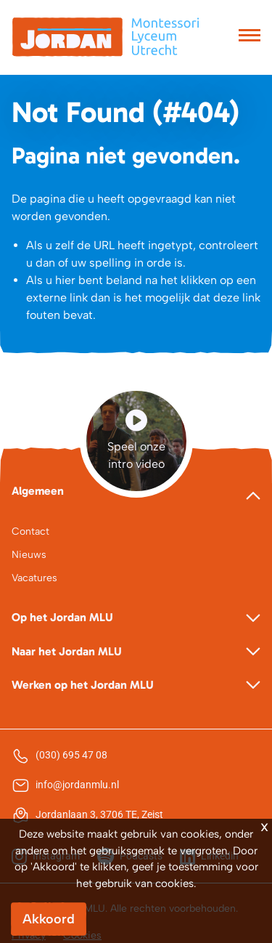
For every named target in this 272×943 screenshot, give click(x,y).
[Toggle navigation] (249, 37)
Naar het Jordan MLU (67, 651)
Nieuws (29, 555)
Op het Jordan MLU (62, 617)
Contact (30, 531)
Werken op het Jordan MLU (83, 685)
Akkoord (48, 919)
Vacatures (34, 578)
